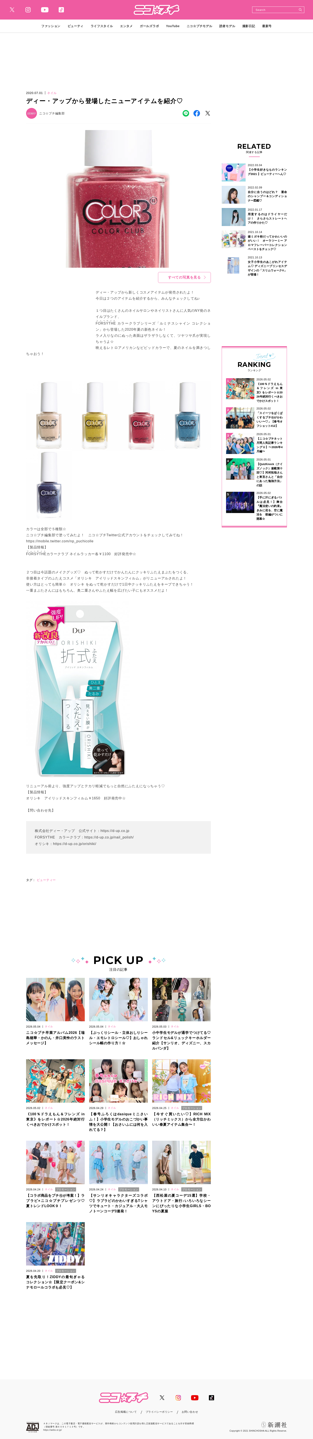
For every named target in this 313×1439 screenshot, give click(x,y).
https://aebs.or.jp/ (52, 1430)
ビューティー (46, 880)
